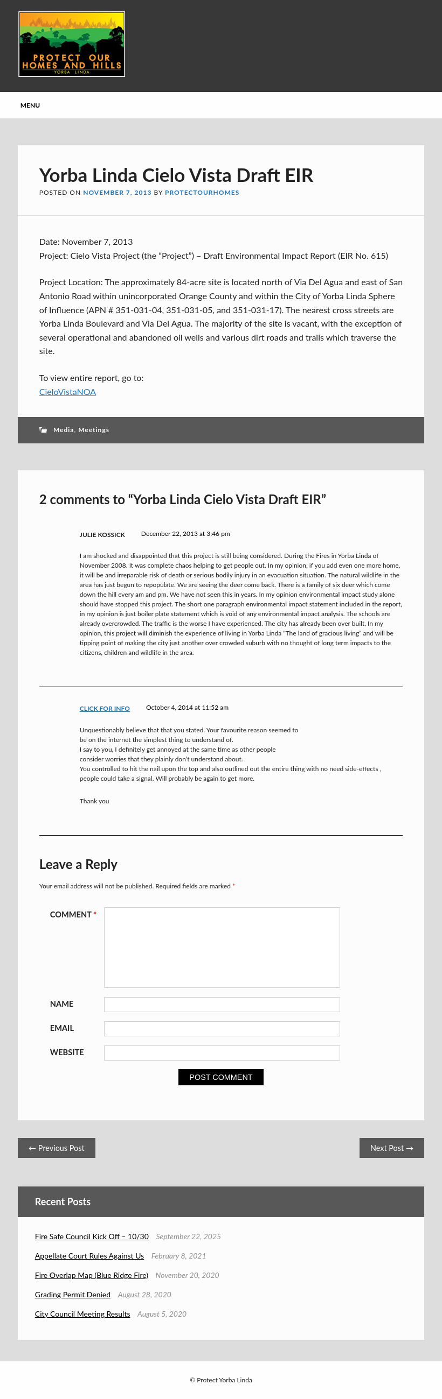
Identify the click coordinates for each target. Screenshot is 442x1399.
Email (62, 1028)
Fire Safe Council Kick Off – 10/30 (92, 1236)
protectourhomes (202, 192)
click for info (105, 708)
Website (67, 1052)
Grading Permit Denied (72, 1294)
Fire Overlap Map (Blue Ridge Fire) (91, 1275)
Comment (75, 914)
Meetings (93, 430)
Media (63, 430)
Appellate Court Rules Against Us (89, 1255)
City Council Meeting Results (82, 1313)
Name (62, 1003)
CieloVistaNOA (67, 391)
